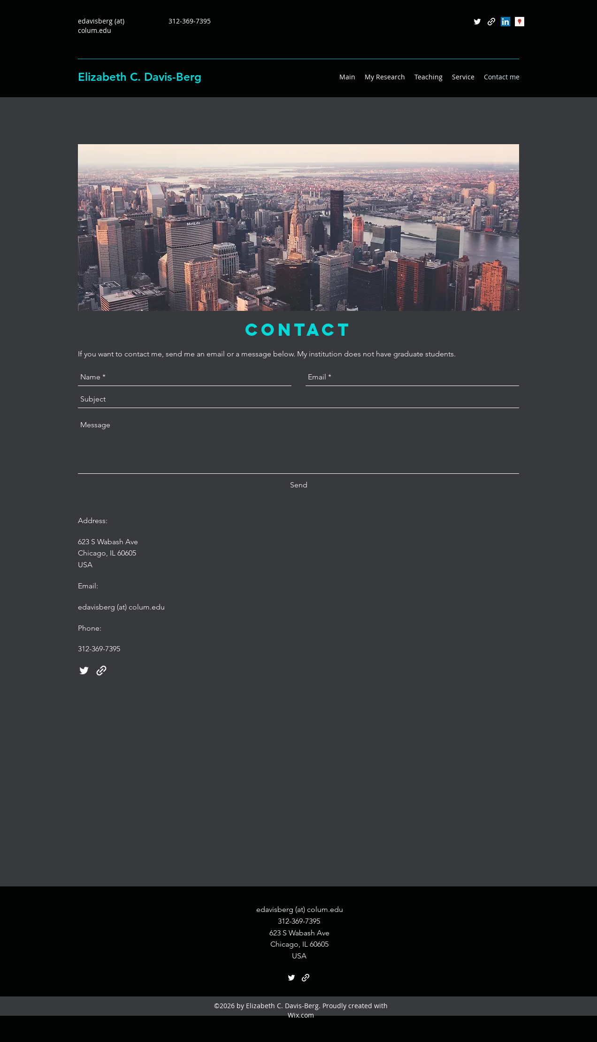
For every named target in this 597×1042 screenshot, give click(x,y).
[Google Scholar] (519, 21)
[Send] (298, 485)
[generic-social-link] (491, 21)
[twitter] (477, 21)
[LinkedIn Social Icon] (505, 21)
